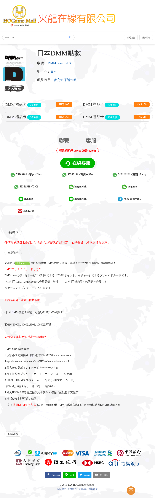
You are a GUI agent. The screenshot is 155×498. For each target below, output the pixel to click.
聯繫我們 (72, 489)
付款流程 (146, 37)
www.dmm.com (62, 355)
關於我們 (62, 489)
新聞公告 (131, 37)
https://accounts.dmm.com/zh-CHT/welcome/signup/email (37, 361)
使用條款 (82, 489)
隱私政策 (93, 489)
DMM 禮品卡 (38, 104)
